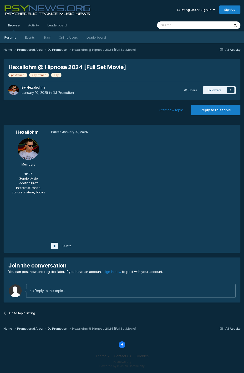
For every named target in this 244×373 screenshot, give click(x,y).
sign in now (112, 272)
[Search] (181, 25)
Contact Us (122, 356)
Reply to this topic (216, 110)
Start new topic (171, 110)
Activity (33, 25)
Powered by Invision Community (122, 366)
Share (190, 90)
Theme (102, 356)
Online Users (68, 37)
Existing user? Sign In (196, 10)
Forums (10, 37)
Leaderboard (96, 37)
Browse (14, 27)
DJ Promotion (63, 93)
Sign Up (229, 9)
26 (28, 174)
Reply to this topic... (47, 291)
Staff (46, 37)
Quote (66, 246)
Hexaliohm (35, 87)
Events (30, 37)
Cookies (142, 356)
